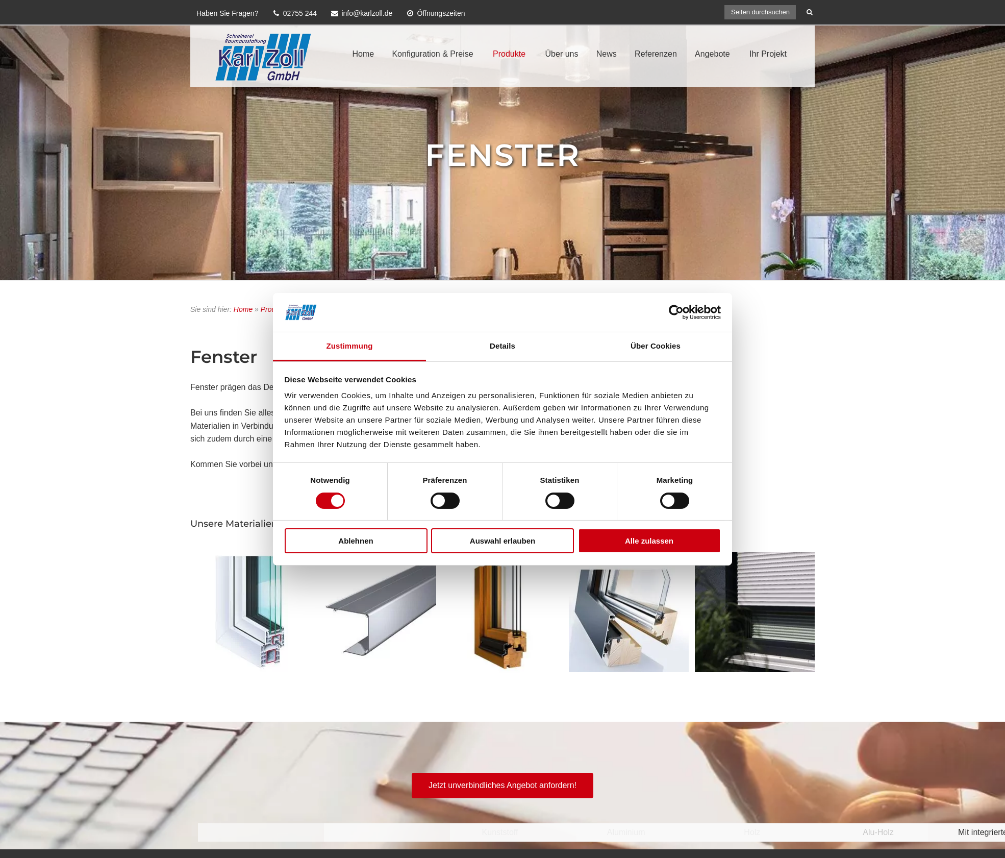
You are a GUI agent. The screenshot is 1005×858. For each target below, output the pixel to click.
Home (363, 54)
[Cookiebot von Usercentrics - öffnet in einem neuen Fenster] (676, 312)
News (606, 54)
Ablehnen (355, 540)
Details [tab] (502, 345)
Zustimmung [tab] (349, 345)
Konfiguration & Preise (432, 54)
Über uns (562, 54)
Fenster (503, 155)
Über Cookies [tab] (656, 345)
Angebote (712, 54)
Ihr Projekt (768, 54)
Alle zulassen (649, 540)
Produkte (509, 54)
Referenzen (656, 54)
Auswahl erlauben (502, 540)
